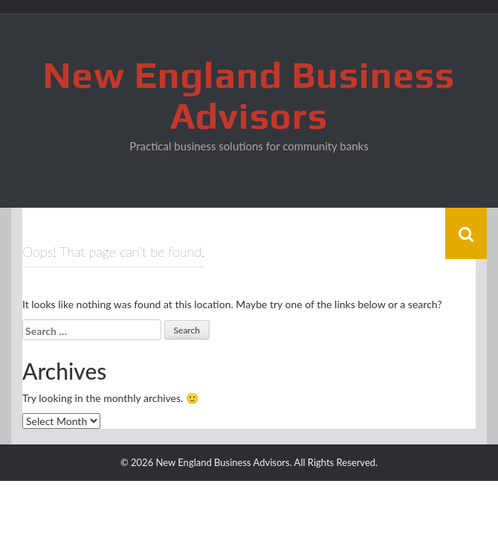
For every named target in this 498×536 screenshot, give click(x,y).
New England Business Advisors (249, 95)
